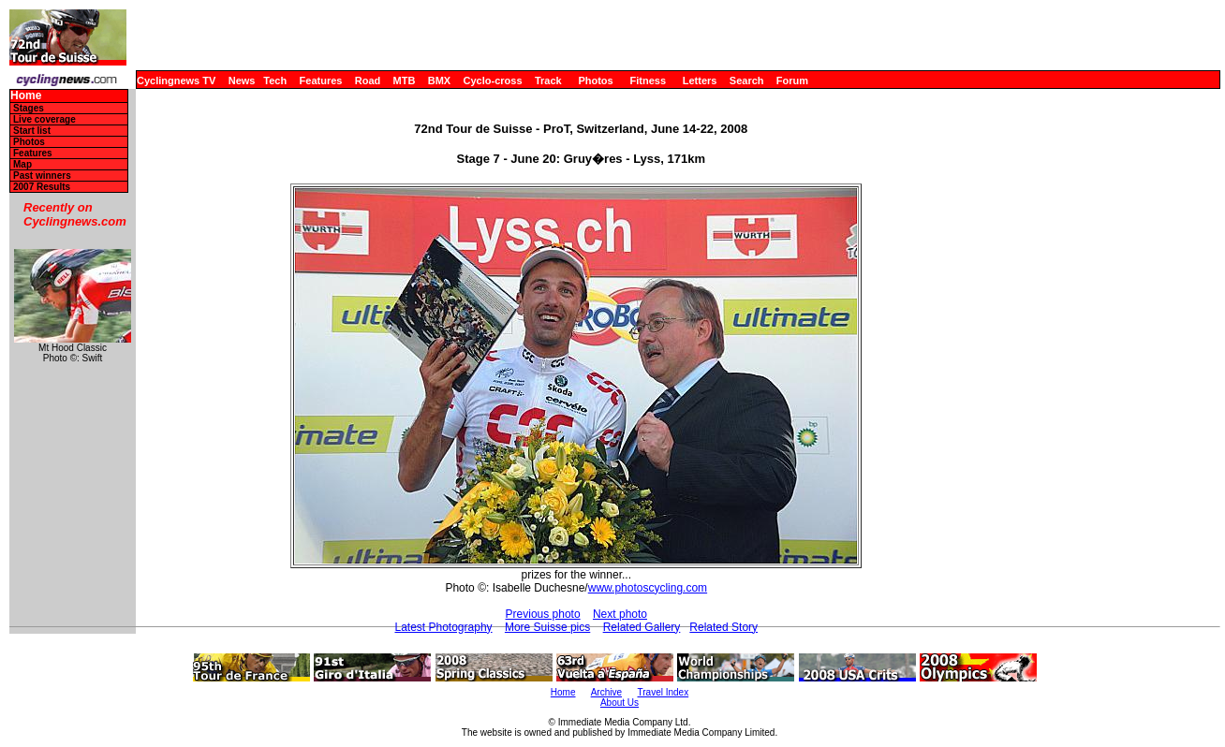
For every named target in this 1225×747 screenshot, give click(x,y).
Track (548, 80)
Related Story (723, 627)
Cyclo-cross (493, 80)
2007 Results (41, 187)
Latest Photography (443, 627)
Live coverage (44, 119)
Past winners (42, 175)
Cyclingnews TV (176, 80)
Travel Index (663, 692)
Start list (32, 130)
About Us (619, 702)
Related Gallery (642, 627)
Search (747, 80)
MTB (404, 80)
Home (25, 96)
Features (321, 80)
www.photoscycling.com (647, 587)
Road (368, 80)
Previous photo (543, 614)
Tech (275, 80)
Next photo (620, 614)
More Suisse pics (547, 627)
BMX (439, 80)
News (242, 80)
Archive (606, 692)
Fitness (647, 80)
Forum (792, 80)
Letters (700, 80)
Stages (28, 108)
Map (22, 164)
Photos (595, 80)
